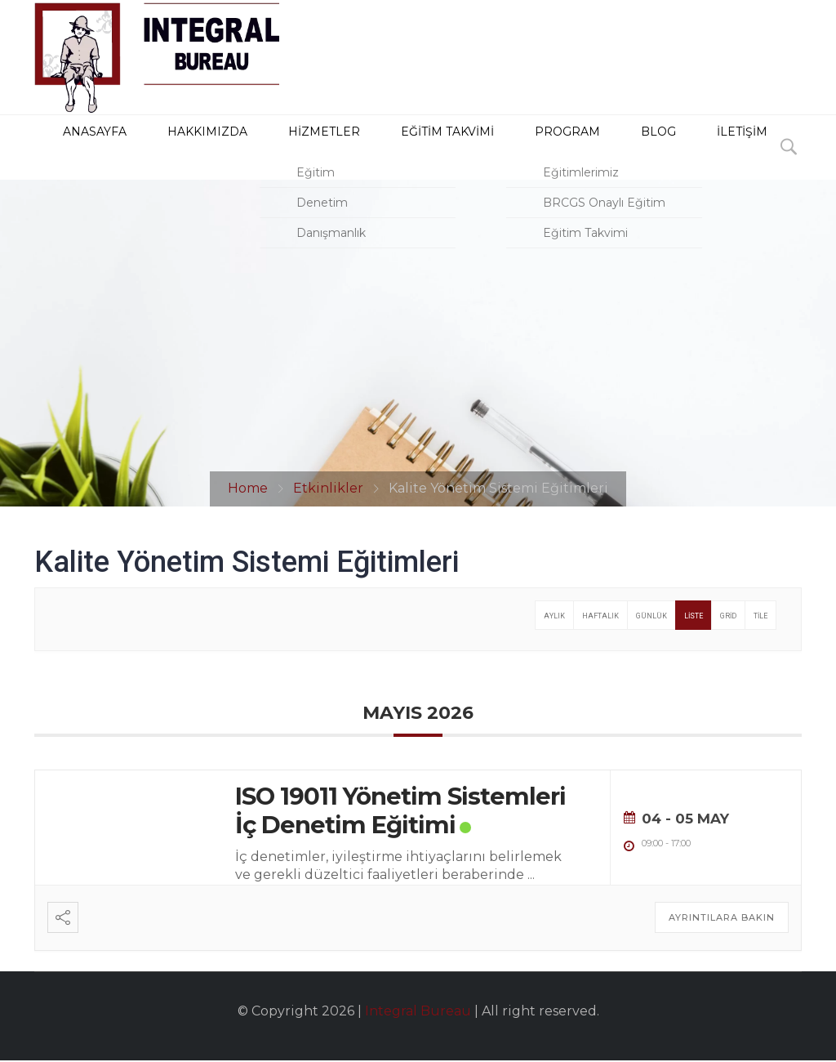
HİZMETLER (275, 147)
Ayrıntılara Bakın (722, 919)
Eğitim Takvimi (389, 147)
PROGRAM (499, 147)
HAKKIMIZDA (170, 147)
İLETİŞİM (647, 147)
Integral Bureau (418, 1012)
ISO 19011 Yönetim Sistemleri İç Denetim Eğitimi (400, 812)
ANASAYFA (69, 147)
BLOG (576, 147)
